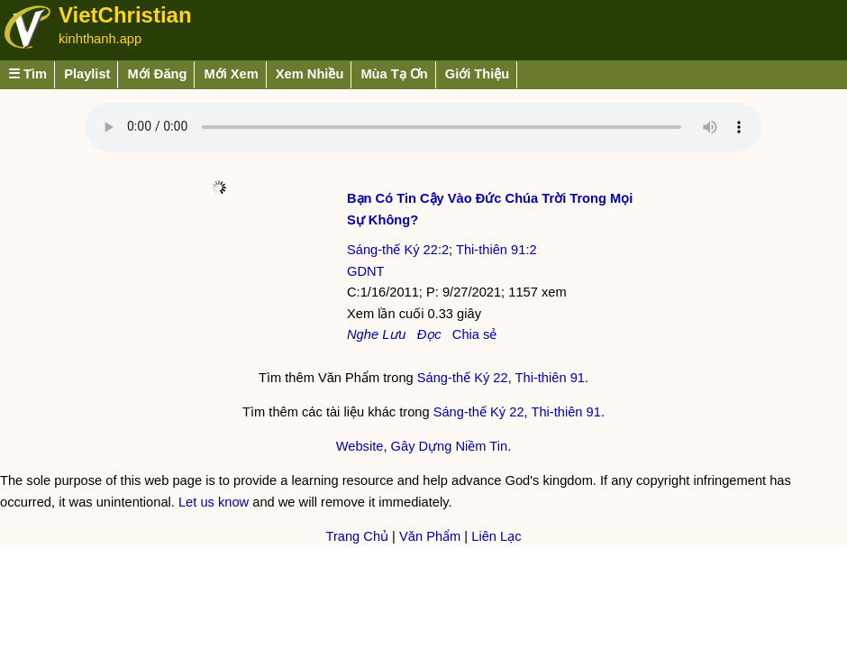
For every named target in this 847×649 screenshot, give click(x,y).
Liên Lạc (496, 536)
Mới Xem (231, 74)
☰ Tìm (27, 74)
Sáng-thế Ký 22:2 (398, 249)
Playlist (87, 74)
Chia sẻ (474, 334)
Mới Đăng (157, 74)
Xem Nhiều (310, 74)
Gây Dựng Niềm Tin (449, 446)
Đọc (429, 334)
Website (360, 446)
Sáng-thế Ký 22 (462, 377)
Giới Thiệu (477, 74)
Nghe (362, 334)
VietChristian (125, 15)
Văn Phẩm (429, 536)
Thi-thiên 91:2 (496, 249)
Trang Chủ (356, 536)
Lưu (393, 334)
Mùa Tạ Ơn (393, 74)
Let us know (213, 502)
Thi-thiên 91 (550, 377)
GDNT (366, 271)
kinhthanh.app (100, 39)
